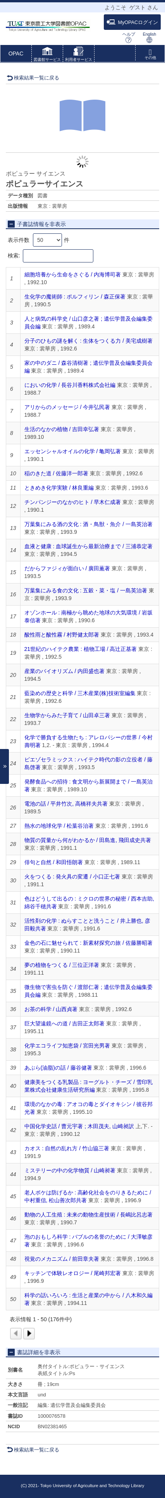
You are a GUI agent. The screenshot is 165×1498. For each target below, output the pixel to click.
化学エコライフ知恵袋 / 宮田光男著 (67, 1045)
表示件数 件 (38, 240)
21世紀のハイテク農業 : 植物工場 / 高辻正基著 (80, 649)
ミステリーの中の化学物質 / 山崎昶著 (70, 1170)
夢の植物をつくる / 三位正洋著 (62, 965)
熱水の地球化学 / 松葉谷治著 (59, 826)
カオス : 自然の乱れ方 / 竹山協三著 (66, 1148)
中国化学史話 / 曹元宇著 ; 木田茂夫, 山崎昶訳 (79, 1126)
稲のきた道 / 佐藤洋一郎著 (56, 473)
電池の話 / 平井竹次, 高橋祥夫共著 (66, 804)
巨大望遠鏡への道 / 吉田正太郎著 (64, 1023)
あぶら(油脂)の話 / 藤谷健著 (58, 1068)
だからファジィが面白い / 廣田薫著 (67, 568)
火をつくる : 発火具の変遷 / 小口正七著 (72, 876)
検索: (50, 255)
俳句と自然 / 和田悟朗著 (53, 862)
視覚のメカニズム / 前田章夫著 (62, 1259)
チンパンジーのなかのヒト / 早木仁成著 (72, 502)
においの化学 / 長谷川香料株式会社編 (70, 385)
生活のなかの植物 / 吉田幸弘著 (62, 429)
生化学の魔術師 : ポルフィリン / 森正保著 (74, 296)
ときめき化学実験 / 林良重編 (59, 488)
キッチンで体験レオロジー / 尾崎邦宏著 (72, 1273)
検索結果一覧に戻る (33, 78)
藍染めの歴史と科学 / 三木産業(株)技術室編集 (80, 693)
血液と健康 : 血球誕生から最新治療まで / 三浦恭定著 (88, 546)
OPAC (16, 53)
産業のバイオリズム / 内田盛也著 (64, 671)
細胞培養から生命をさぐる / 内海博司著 (72, 274)
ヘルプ (128, 37)
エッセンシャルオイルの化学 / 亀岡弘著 (72, 451)
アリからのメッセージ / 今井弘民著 (67, 407)
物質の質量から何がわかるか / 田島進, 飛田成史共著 (87, 840)
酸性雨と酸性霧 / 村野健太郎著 (62, 635)
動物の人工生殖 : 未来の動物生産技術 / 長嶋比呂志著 (88, 1215)
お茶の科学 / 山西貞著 (51, 1009)
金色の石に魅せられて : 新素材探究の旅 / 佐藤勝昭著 (88, 943)
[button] (47, 55)
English (149, 37)
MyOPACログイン (132, 22)
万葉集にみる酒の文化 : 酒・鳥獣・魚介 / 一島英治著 (88, 524)
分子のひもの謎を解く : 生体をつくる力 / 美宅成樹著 (88, 341)
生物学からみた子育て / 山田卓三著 (67, 715)
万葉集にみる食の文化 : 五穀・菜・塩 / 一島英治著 (85, 590)
